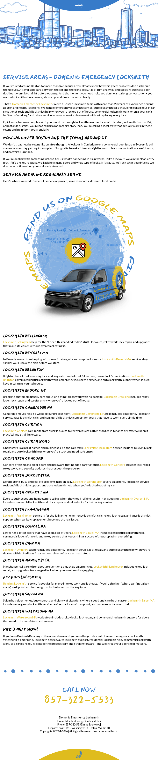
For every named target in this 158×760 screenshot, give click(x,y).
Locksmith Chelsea (15, 430)
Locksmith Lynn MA (15, 549)
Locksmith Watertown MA (20, 617)
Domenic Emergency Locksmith (32, 104)
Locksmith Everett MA (134, 498)
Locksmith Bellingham (17, 342)
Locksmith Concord (112, 464)
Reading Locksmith (15, 583)
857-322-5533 (79, 699)
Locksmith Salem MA (141, 600)
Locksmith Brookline (117, 396)
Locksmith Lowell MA (85, 532)
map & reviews (91, 724)
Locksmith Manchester (108, 566)
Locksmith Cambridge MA (88, 413)
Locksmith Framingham (17, 515)
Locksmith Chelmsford (98, 447)
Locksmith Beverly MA (116, 359)
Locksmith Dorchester (87, 481)
